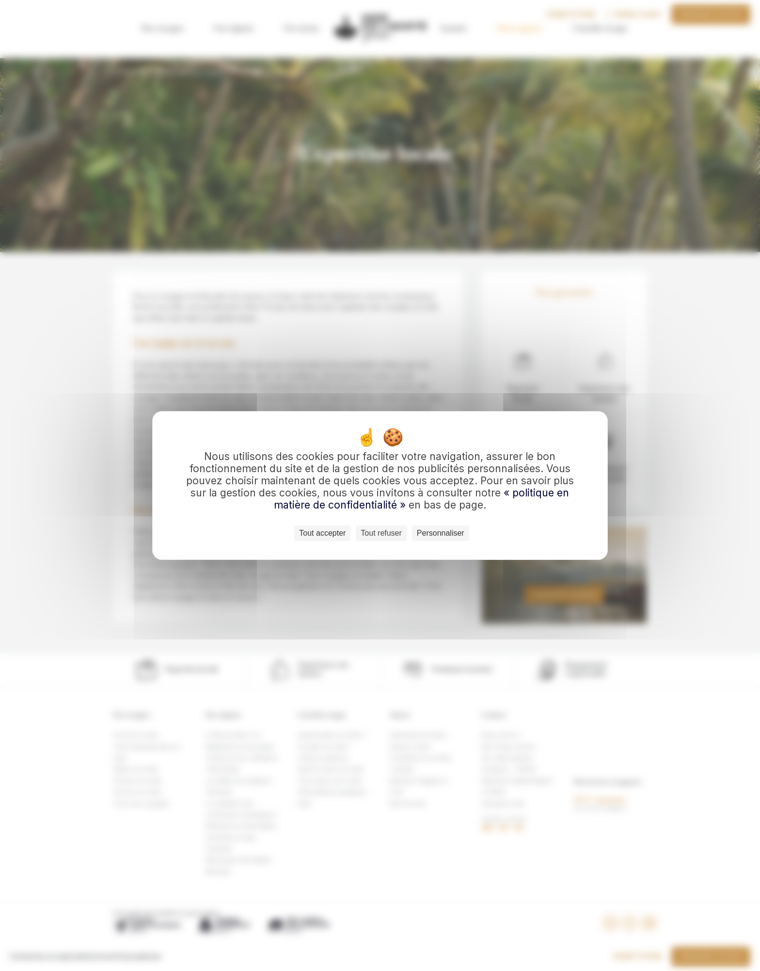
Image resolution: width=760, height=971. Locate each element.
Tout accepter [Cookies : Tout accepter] (322, 533)
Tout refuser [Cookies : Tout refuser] (381, 533)
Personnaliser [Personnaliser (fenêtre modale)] (440, 533)
